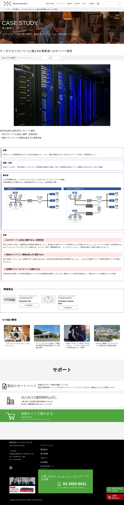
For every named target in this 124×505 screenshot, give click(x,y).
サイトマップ (44, 468)
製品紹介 (44, 449)
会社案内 (44, 462)
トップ (7, 9)
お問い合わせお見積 (117, 490)
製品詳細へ (29, 305)
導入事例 (15, 9)
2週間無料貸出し (116, 497)
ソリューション (47, 445)
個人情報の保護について (47, 466)
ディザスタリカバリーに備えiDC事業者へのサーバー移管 (39, 9)
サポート (44, 458)
